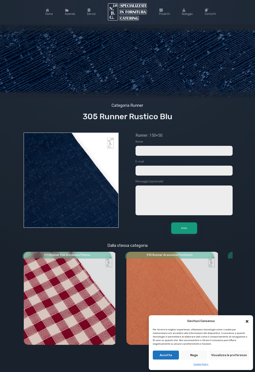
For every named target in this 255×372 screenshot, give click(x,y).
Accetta (166, 355)
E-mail (184, 170)
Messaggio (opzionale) (184, 200)
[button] (247, 321)
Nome (184, 150)
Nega (194, 355)
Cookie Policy (201, 364)
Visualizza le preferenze (229, 355)
